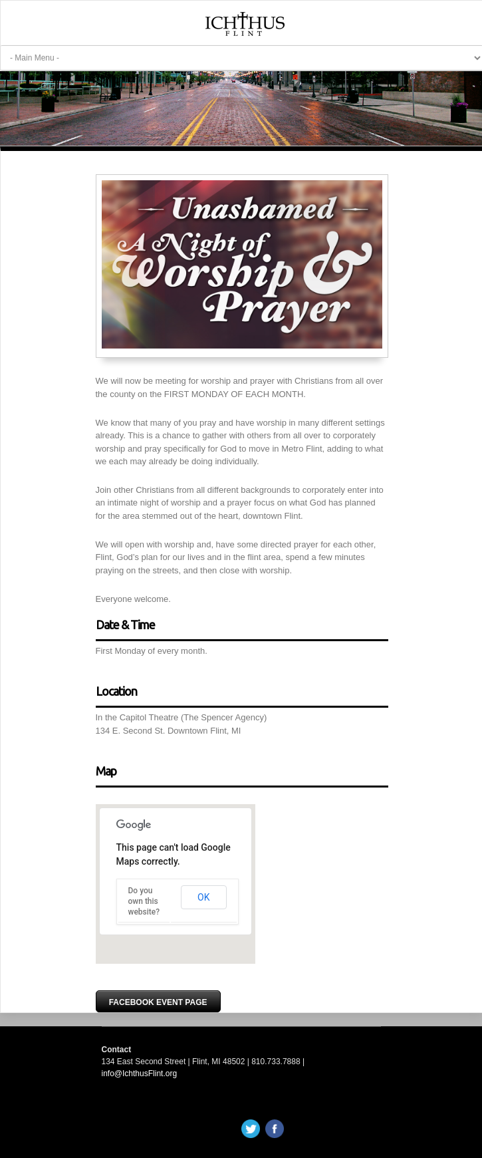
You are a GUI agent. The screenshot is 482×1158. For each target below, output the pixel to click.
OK (203, 897)
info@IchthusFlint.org (140, 1073)
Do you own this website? (144, 901)
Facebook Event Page (158, 1002)
